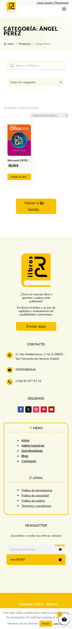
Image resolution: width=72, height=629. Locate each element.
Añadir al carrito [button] (19, 177)
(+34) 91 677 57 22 (28, 381)
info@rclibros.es (26, 369)
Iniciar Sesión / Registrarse (52, 3)
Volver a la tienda (33, 206)
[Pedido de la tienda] (49, 115)
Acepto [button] (46, 623)
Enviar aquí (36, 326)
